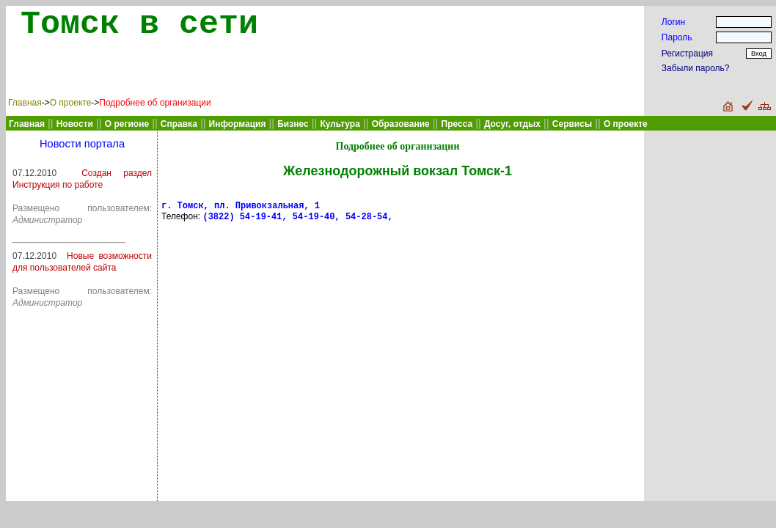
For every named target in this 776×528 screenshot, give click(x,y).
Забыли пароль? (696, 68)
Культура (339, 124)
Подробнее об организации (155, 103)
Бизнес (292, 124)
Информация (237, 124)
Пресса (457, 124)
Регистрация (687, 53)
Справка (179, 124)
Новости (74, 124)
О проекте (71, 103)
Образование (401, 124)
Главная (25, 103)
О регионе (127, 124)
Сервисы (572, 124)
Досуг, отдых (512, 124)
